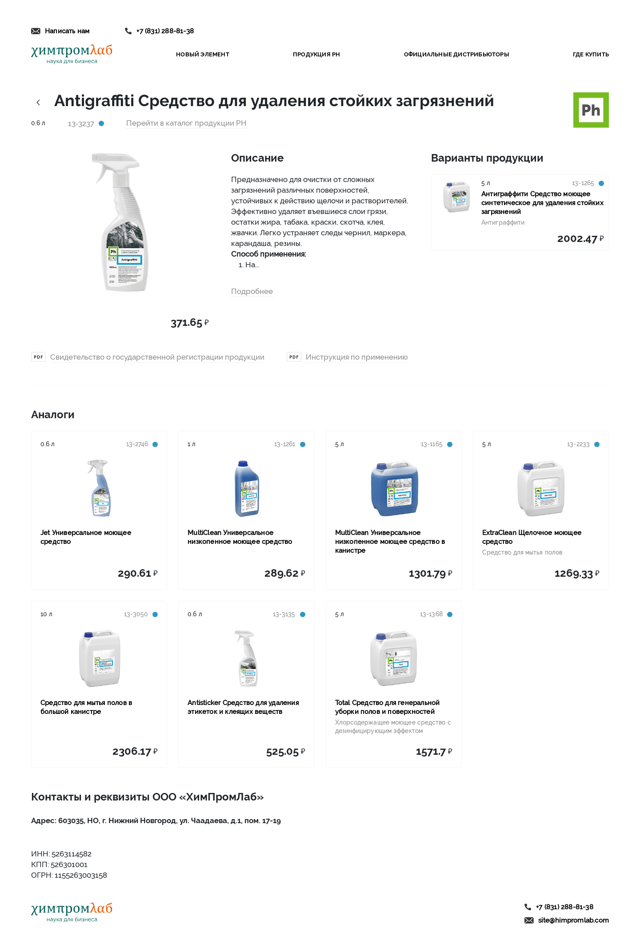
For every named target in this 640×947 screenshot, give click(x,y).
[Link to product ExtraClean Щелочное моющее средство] (541, 488)
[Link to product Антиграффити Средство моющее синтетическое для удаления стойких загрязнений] (456, 203)
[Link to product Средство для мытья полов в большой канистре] (99, 658)
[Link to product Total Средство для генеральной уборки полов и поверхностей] (393, 658)
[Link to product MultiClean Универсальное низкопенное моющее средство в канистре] (393, 488)
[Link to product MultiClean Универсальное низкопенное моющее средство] (246, 488)
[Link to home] (71, 54)
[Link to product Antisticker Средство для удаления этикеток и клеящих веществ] (246, 658)
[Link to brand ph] (591, 109)
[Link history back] (38, 102)
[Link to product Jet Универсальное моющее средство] (99, 488)
